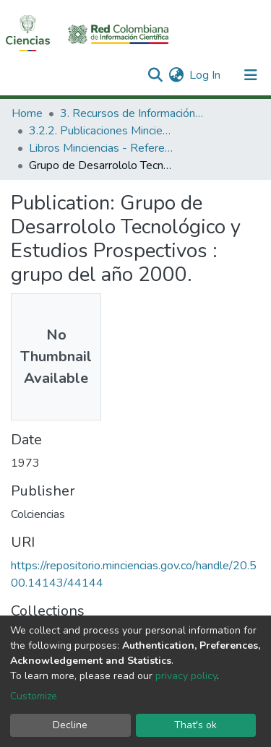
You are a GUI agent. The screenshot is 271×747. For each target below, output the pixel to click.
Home (27, 113)
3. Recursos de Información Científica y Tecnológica (132, 113)
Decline (70, 725)
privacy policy (186, 676)
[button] (176, 75)
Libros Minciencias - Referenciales (101, 148)
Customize (33, 696)
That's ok (195, 725)
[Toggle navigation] (251, 75)
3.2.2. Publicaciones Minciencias (101, 131)
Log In (205, 75)
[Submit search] (155, 75)
